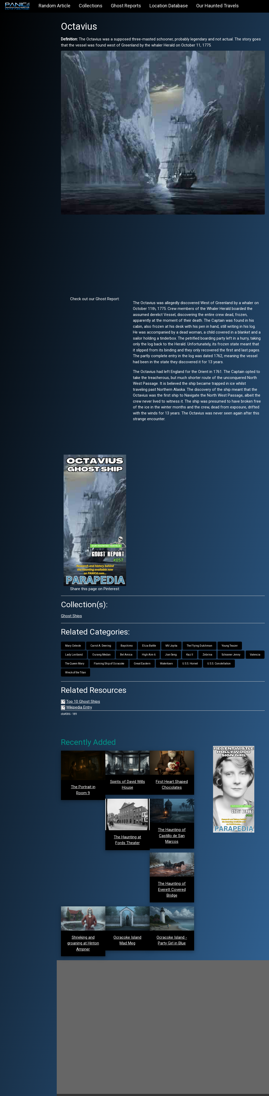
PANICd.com (102, 1089)
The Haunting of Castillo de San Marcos (176, 826)
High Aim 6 (157, 647)
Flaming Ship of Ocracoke (138, 656)
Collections (90, 5)
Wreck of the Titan (84, 665)
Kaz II (198, 647)
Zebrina (216, 647)
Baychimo (136, 638)
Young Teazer (239, 638)
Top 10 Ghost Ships (92, 694)
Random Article (54, 5)
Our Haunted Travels (217, 5)
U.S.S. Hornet (219, 656)
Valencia (79, 656)
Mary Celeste (82, 638)
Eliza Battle (158, 638)
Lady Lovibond (83, 647)
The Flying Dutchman (208, 638)
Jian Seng (180, 647)
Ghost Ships (80, 608)
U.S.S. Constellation (248, 656)
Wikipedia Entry (88, 700)
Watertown (195, 656)
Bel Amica (135, 647)
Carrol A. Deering (109, 638)
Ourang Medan (110, 647)
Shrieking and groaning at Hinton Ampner (91, 931)
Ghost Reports (126, 5)
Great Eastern (171, 656)
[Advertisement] (167, 248)
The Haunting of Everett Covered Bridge (176, 879)
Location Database (168, 5)
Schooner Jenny (240, 647)
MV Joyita (180, 638)
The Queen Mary (103, 656)
